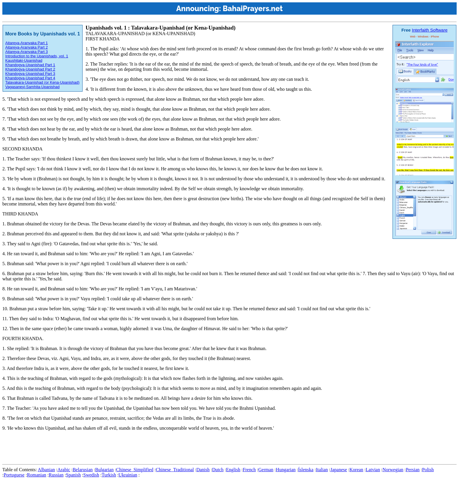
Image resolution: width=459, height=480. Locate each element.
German (265, 469)
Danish (203, 469)
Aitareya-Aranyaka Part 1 (26, 43)
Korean (356, 469)
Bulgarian (104, 469)
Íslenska (305, 469)
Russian (56, 474)
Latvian (373, 469)
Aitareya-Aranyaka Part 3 (26, 51)
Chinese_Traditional (175, 469)
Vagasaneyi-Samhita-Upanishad (32, 87)
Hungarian (286, 469)
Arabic (63, 469)
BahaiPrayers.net (253, 8)
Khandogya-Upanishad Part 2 (30, 69)
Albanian (46, 469)
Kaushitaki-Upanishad (23, 60)
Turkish (109, 474)
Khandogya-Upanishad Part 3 (30, 73)
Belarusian (83, 469)
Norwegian (393, 469)
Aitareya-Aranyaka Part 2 (26, 47)
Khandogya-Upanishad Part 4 (30, 78)
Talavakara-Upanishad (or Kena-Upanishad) (42, 82)
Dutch (217, 469)
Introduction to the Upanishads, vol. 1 (36, 56)
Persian (412, 469)
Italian (322, 469)
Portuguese (14, 474)
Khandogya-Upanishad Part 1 (30, 65)
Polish (428, 469)
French (249, 469)
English (233, 469)
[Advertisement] (108, 449)
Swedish (91, 474)
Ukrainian (128, 474)
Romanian (36, 474)
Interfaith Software (430, 30)
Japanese (338, 469)
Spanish (73, 474)
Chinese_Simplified (134, 469)
